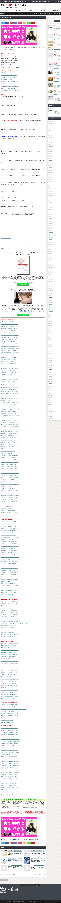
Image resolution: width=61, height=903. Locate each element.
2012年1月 (50, 388)
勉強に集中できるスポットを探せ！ (8, 627)
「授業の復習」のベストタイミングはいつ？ (10, 372)
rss (58, 1)
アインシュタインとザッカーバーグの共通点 (10, 605)
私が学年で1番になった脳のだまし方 (8, 83)
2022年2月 (50, 195)
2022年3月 (50, 193)
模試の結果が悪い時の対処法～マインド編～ (10, 576)
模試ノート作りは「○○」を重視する (8, 574)
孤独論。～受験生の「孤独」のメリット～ (10, 470)
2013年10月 (51, 353)
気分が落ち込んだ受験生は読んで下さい (9, 690)
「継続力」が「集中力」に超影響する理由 (10, 402)
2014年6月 (50, 339)
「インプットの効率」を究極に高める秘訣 (10, 341)
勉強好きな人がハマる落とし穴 (7, 552)
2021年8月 (50, 205)
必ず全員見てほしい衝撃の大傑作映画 (9, 379)
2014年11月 (51, 330)
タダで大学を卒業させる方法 (7, 720)
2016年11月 (51, 288)
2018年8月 (50, 251)
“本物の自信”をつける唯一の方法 (8, 692)
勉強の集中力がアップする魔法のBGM (9, 656)
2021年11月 (51, 200)
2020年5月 (50, 223)
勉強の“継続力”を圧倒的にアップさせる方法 (10, 537)
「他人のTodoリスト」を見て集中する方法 (10, 739)
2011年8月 (50, 397)
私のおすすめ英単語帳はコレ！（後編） (9, 579)
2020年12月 (51, 219)
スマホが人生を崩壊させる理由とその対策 (10, 363)
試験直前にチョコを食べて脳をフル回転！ (10, 501)
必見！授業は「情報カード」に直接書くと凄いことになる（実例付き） (15, 72)
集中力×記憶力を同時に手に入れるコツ (9, 658)
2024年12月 (51, 146)
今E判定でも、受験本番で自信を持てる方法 (10, 676)
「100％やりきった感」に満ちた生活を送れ (10, 752)
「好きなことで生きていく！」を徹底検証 (10, 335)
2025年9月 (50, 130)
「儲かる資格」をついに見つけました (9, 330)
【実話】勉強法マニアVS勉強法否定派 (9, 543)
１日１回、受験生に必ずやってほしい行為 (10, 424)
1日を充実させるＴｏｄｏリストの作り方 (9, 585)
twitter (60, 1)
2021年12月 (51, 198)
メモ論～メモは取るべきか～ (7, 486)
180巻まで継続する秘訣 (6, 618)
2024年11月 (51, 147)
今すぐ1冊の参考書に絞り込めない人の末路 (10, 352)
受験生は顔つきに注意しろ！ (7, 508)
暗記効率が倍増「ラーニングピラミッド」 (10, 548)
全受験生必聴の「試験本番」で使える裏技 (10, 328)
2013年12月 (51, 349)
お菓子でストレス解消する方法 (7, 453)
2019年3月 (50, 246)
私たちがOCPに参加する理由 (7, 794)
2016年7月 (50, 295)
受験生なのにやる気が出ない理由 (8, 698)
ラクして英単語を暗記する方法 (38, 853)
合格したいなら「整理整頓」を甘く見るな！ (10, 389)
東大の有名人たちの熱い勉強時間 (8, 630)
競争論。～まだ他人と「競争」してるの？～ (10, 473)
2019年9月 (50, 237)
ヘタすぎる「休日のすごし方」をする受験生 (10, 337)
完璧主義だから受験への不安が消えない (9, 685)
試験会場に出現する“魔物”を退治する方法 (9, 661)
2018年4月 (50, 258)
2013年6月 (50, 360)
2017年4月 (50, 279)
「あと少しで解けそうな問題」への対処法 (10, 650)
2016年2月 (50, 304)
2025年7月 (50, 133)
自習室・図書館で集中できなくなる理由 (9, 395)
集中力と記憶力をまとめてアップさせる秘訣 (10, 387)
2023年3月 (50, 177)
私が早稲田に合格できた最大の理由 (8, 530)
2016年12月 (51, 286)
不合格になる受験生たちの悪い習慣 (8, 785)
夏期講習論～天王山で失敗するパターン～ (10, 481)
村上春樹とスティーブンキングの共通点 (9, 603)
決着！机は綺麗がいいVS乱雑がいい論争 (9, 348)
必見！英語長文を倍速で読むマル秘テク (9, 324)
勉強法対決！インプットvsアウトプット (9, 550)
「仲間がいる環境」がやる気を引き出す (9, 747)
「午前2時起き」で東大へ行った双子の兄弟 (10, 90)
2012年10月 (51, 374)
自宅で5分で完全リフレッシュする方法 (9, 512)
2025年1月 (50, 144)
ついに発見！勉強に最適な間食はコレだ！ (10, 332)
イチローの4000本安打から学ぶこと (8, 625)
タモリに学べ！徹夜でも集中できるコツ (9, 610)
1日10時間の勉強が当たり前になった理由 (9, 732)
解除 (35, 807)
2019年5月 (50, 242)
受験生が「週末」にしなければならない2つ (10, 780)
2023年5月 (50, 174)
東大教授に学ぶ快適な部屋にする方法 (9, 433)
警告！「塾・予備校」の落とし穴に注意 (9, 361)
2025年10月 (51, 128)
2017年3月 (50, 281)
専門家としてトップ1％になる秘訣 (8, 376)
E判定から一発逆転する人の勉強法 (8, 354)
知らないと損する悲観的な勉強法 (8, 559)
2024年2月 (50, 158)
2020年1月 (50, 230)
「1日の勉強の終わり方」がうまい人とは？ (10, 415)
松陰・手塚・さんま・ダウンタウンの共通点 (10, 601)
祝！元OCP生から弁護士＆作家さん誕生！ (10, 772)
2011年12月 (51, 390)
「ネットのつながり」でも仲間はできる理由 (10, 736)
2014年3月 (50, 344)
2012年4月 (50, 383)
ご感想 (30, 10)
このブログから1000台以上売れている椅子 (10, 77)
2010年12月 (51, 411)
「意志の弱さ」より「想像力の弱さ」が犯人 (10, 409)
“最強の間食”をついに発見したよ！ (8, 79)
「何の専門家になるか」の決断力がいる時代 (10, 711)
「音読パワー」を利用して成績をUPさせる (10, 565)
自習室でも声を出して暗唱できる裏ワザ (9, 357)
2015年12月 (51, 307)
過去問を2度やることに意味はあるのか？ (9, 590)
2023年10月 (51, 165)
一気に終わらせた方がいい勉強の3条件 (9, 561)
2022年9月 (50, 188)
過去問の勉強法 (19, 865)
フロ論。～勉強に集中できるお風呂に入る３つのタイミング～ (14, 459)
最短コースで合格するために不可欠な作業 (10, 769)
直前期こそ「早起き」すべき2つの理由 (57, 93)
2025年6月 (50, 135)
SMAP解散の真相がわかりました (8, 722)
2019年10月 (51, 235)
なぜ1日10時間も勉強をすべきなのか (8, 754)
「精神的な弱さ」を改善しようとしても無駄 (10, 339)
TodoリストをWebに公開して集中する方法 (10, 741)
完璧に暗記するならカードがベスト (8, 535)
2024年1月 (50, 160)
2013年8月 (50, 356)
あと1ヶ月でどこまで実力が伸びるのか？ (9, 696)
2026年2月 (50, 123)
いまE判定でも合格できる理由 (7, 532)
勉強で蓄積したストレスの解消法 (8, 451)
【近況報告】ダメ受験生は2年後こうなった (10, 778)
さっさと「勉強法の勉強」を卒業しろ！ (9, 568)
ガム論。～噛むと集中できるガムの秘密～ (10, 462)
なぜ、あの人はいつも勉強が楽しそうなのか (10, 370)
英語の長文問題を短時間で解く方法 (8, 645)
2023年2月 (50, 179)
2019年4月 (50, 244)
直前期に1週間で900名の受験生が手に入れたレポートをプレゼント (57, 29)
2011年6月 (50, 400)
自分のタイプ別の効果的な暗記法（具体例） (10, 350)
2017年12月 (51, 265)
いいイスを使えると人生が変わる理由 (9, 406)
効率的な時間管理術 (39, 851)
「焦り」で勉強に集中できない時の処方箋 (10, 674)
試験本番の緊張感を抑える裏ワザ (8, 652)
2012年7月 (50, 379)
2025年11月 (51, 126)
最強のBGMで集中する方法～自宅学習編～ (10, 393)
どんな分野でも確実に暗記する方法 (8, 563)
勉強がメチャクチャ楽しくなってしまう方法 (10, 681)
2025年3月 (50, 140)
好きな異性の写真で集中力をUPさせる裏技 (10, 86)
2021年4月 (50, 212)
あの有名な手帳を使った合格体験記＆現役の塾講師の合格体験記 (57, 58)
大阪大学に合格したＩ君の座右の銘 (8, 776)
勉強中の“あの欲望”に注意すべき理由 (8, 429)
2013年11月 (51, 351)
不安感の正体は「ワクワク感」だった (9, 687)
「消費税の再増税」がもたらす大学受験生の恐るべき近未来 (13, 709)
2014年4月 (50, 342)
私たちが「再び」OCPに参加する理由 (9, 791)
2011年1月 (50, 409)
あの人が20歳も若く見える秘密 (7, 616)
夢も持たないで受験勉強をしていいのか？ (10, 713)
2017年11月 (51, 267)
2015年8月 (50, 314)
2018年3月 (50, 260)
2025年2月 (50, 142)
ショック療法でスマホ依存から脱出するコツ (10, 418)
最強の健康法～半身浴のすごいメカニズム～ (10, 359)
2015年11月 (51, 309)
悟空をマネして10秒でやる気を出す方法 (9, 636)
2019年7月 (50, 239)
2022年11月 (51, 184)
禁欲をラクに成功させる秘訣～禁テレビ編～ (10, 422)
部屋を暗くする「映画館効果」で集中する (10, 321)
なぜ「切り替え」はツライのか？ (8, 510)
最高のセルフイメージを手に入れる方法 (9, 670)
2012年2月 (50, 386)
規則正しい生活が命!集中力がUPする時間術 (10, 391)
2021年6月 (50, 209)
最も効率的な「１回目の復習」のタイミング (10, 526)
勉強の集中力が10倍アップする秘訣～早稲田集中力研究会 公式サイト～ (9, 890)
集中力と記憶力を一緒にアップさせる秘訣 (10, 368)
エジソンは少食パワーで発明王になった (9, 612)
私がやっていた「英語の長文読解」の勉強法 (10, 557)
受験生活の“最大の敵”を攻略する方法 (8, 789)
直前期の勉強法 (13, 859)
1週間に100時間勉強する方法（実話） (9, 75)
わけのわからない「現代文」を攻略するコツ (10, 587)
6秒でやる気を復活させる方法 (7, 506)
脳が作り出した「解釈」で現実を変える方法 (10, 411)
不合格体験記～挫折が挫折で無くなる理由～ (10, 787)
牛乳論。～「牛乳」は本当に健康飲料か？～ (10, 477)
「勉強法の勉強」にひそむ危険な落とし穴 (10, 541)
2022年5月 (50, 191)
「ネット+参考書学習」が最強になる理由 (9, 728)
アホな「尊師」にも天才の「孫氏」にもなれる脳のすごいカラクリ (15, 623)
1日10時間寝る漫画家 (5, 621)
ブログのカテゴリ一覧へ (6, 238)
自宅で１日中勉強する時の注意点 (8, 440)
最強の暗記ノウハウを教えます (7, 524)
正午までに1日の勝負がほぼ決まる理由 (9, 431)
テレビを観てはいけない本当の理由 (8, 88)
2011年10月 (51, 393)
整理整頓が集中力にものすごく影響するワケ (10, 413)
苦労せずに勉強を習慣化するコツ (8, 444)
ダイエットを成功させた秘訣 (7, 767)
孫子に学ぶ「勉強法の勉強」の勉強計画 (9, 634)
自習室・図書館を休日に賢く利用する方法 (10, 398)
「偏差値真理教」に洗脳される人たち (9, 365)
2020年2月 (50, 228)
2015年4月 (50, 321)
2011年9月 (50, 395)
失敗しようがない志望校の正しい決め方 (9, 715)
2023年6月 (50, 172)
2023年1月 (50, 181)
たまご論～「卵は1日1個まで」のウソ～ (9, 475)
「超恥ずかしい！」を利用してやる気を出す (10, 763)
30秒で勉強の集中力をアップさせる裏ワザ (10, 426)
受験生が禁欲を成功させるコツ (7, 448)
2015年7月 (50, 316)
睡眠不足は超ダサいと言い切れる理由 (9, 437)
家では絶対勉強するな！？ (6, 400)
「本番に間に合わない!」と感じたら (8, 683)
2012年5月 (50, 381)
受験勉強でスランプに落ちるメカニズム (9, 546)
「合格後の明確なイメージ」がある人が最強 (10, 765)
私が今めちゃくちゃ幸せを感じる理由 (9, 774)
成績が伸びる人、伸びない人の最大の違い (10, 554)
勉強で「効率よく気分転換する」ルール (9, 435)
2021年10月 (51, 202)
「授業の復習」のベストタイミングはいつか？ (57, 73)
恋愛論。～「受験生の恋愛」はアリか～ (9, 466)
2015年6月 (50, 318)
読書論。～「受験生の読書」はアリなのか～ (10, 468)
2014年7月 (50, 337)
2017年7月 (50, 274)
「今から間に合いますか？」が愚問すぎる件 (10, 346)
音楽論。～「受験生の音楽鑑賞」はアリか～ (10, 464)
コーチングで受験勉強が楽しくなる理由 (9, 743)
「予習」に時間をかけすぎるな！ (8, 594)
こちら (9, 248)
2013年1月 (50, 369)
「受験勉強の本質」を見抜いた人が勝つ (9, 750)
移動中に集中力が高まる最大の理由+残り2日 (57, 80)
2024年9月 (50, 151)
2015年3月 (50, 323)
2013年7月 (50, 358)
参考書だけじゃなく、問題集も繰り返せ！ (10, 572)
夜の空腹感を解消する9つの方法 (7, 492)
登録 (32, 807)
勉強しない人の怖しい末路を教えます (9, 704)
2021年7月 (50, 207)
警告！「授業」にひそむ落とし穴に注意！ (10, 583)
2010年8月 (50, 418)
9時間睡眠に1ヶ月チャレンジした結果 (9, 343)
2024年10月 (51, 149)
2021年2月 (50, 216)
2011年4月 (50, 404)
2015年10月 (51, 311)
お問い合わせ (42, 10)
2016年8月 (50, 293)
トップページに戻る (4, 879)
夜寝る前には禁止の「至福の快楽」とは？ (10, 442)
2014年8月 (50, 335)
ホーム (6, 10)
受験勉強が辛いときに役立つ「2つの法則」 (10, 672)
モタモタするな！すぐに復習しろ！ (8, 539)
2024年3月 (50, 156)
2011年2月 (50, 407)
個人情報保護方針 (55, 10)
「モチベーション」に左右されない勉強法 (10, 761)
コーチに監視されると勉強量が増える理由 (10, 758)
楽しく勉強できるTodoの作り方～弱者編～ (10, 495)
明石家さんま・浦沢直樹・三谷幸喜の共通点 (10, 607)
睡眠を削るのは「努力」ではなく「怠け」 (10, 490)
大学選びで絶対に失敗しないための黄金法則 (10, 717)
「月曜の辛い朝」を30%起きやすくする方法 (10, 499)
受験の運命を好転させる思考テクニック (9, 694)
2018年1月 (50, 263)
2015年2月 (50, 325)
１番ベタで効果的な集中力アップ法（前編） (10, 503)
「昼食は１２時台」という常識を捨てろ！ (10, 457)
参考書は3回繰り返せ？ (6, 581)
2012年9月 (50, 376)
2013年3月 (50, 365)
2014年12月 (51, 328)
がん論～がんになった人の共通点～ (8, 479)
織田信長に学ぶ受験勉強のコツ (7, 632)
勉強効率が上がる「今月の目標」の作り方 (10, 783)
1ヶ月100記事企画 (10, 19)
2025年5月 (50, 137)
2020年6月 (50, 221)
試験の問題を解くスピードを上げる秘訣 (9, 643)
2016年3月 (50, 302)
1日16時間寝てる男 (15, 621)
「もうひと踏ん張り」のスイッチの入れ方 (10, 404)
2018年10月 (51, 249)
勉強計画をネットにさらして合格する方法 (10, 730)
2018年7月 (50, 253)
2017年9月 (50, 270)
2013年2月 (50, 367)
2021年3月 (50, 214)
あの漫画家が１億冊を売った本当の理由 (9, 614)
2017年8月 (50, 272)
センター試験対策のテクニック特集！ (9, 381)
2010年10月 (51, 414)
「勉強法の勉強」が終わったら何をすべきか (10, 570)
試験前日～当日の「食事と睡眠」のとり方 (10, 374)
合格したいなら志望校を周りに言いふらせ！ (10, 497)
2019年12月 (51, 232)
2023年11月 (51, 163)
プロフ (17, 67)
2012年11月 (51, 372)
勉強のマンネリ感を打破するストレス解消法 (10, 446)
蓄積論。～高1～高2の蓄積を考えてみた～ (10, 484)
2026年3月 (50, 121)
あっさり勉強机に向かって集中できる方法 (10, 81)
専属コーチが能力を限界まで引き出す (9, 756)
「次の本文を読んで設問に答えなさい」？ (10, 654)
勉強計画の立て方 (14, 858)
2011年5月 (50, 402)
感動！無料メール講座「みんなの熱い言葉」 (10, 679)
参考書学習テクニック (16, 19)
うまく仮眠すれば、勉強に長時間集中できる (10, 455)
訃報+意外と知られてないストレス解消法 (9, 420)
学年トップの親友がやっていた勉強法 (9, 592)
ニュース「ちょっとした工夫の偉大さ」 (9, 488)
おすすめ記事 (14, 850)
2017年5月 (50, 277)
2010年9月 (50, 416)
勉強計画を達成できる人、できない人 (9, 745)
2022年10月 (51, 186)
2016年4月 (50, 300)
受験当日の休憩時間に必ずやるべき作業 (9, 647)
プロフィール (18, 10)
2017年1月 (50, 284)
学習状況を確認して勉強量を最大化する (9, 734)
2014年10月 (51, 332)
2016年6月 (50, 297)
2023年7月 (50, 170)
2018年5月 (50, 256)
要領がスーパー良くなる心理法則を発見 (9, 326)
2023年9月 (50, 167)
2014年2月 (50, 346)
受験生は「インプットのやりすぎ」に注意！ (10, 528)
